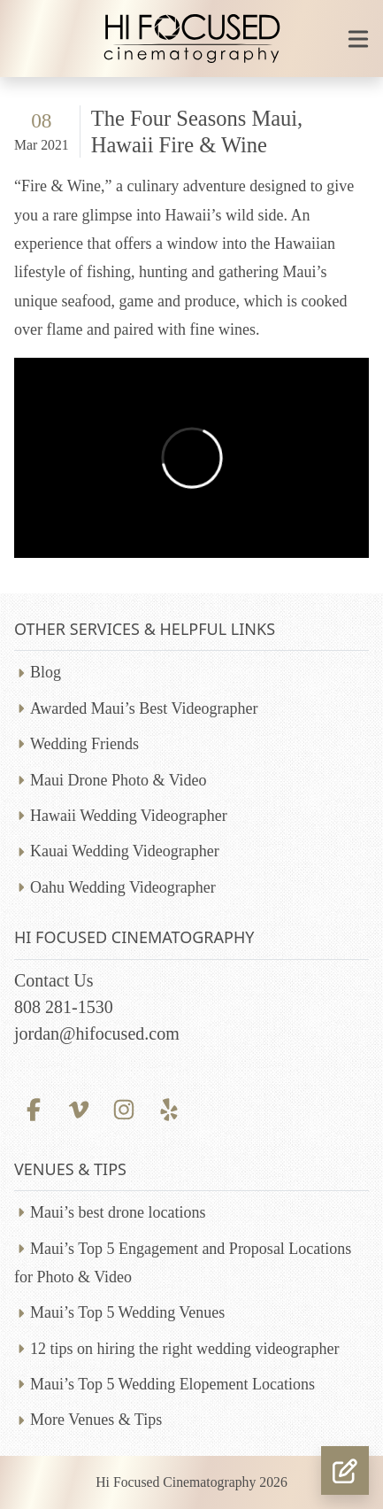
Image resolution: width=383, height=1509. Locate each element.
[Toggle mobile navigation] (358, 39)
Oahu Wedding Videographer (123, 887)
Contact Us (53, 980)
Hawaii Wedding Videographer (128, 815)
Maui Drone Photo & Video (118, 780)
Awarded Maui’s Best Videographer (143, 708)
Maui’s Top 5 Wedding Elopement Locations (172, 1384)
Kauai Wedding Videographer (124, 851)
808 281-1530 (63, 1007)
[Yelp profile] (169, 1107)
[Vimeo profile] (78, 1107)
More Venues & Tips (96, 1419)
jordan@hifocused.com (97, 1033)
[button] (345, 1470)
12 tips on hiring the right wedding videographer (184, 1349)
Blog (45, 672)
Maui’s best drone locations (117, 1212)
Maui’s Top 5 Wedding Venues (127, 1312)
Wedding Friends (84, 744)
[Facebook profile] (33, 1107)
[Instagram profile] (123, 1107)
